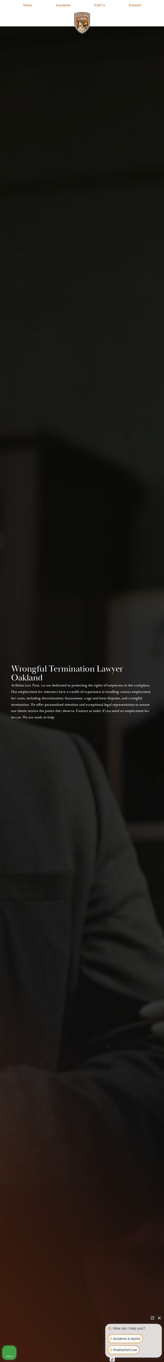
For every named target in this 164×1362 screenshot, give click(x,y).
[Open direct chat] (152, 1318)
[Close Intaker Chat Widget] (159, 1318)
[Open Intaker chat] (112, 1360)
